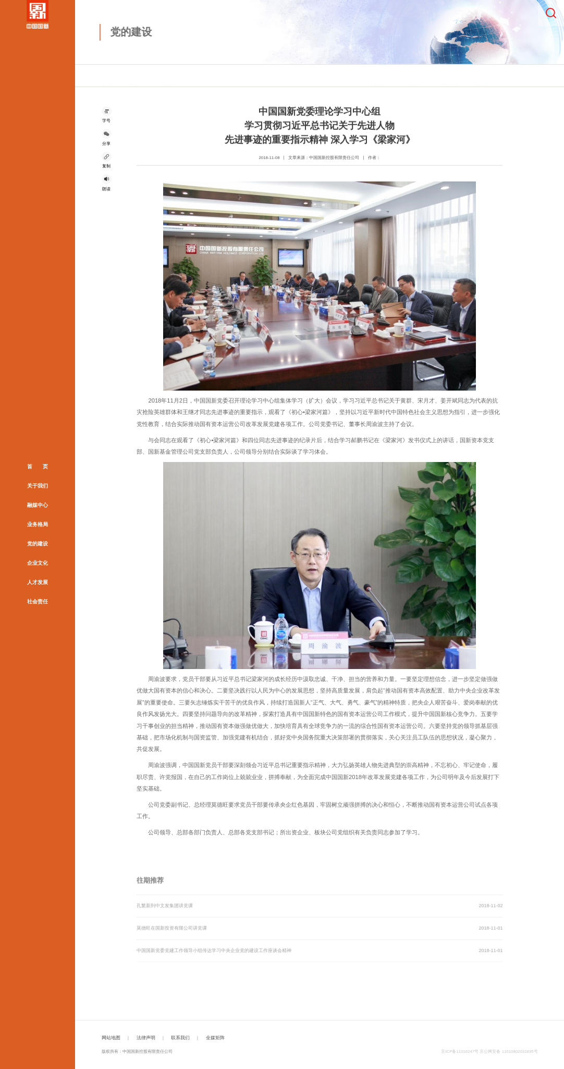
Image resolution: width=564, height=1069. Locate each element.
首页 (107, 77)
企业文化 (37, 563)
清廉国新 (449, 77)
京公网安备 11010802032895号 (508, 1051)
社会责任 (37, 601)
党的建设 (37, 543)
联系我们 (180, 1037)
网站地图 (111, 1037)
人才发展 (37, 582)
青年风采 (526, 77)
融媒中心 (37, 505)
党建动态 (165, 77)
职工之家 (488, 77)
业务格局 (37, 524)
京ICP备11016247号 (460, 1051)
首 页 (37, 466)
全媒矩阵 (215, 1037)
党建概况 (373, 77)
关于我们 (37, 486)
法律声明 (146, 1037)
